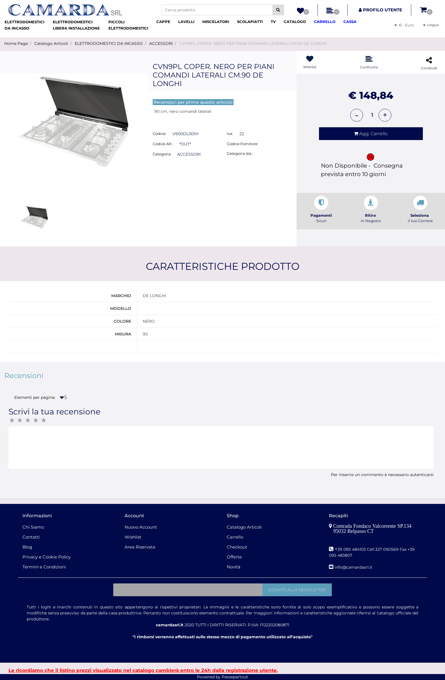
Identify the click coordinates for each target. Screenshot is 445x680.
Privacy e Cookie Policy (46, 557)
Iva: (230, 133)
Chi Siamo (33, 527)
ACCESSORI (161, 43)
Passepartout (235, 676)
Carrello (235, 537)
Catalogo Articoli (51, 43)
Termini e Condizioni (44, 567)
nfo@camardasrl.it (354, 567)
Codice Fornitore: (242, 143)
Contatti (31, 537)
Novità (233, 567)
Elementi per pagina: (34, 397)
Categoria (162, 154)
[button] (278, 10)
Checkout (237, 547)
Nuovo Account (141, 527)
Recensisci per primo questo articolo (193, 102)
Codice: (159, 133)
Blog (27, 547)
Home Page (16, 43)
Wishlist (133, 537)
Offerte (234, 557)
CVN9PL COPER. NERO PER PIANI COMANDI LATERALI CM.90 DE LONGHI (253, 43)
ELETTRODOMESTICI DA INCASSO (109, 43)
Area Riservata (140, 547)
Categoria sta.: (240, 153)
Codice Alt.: (163, 143)
